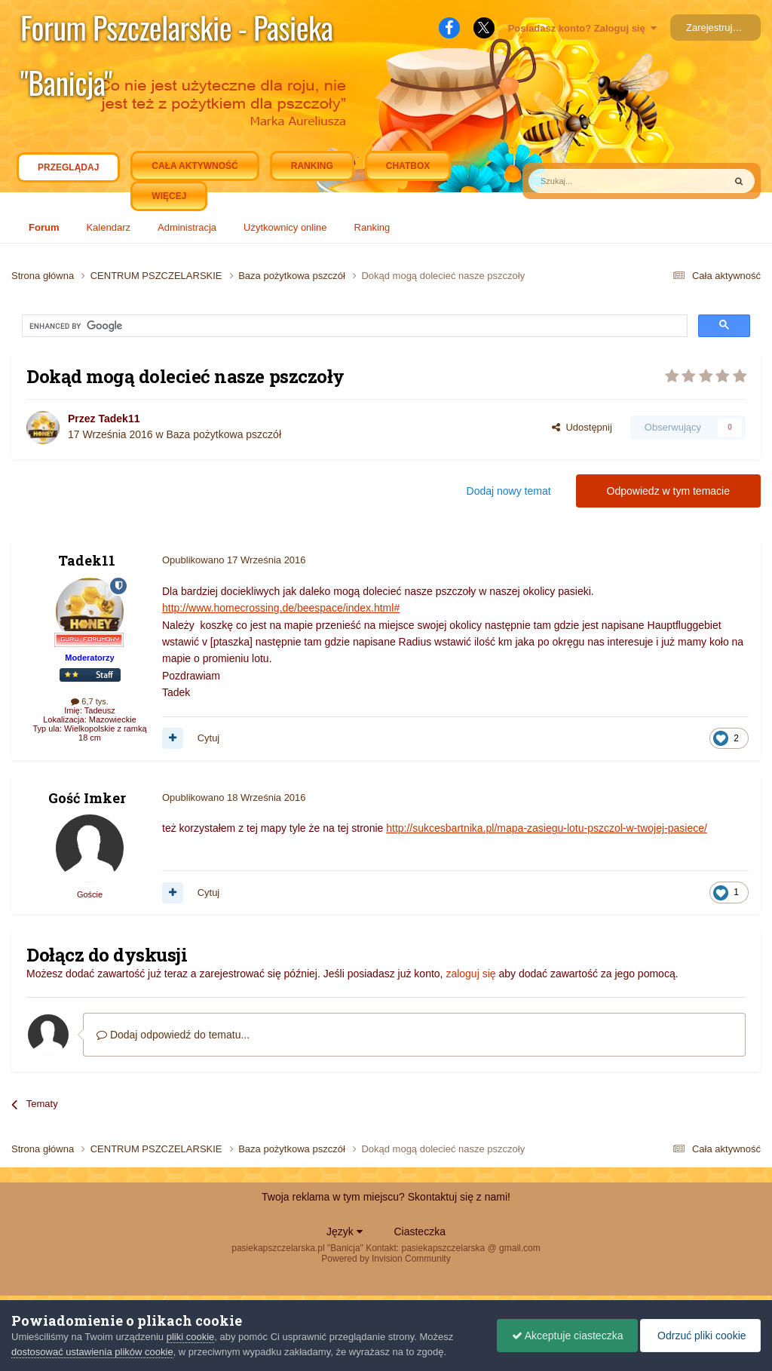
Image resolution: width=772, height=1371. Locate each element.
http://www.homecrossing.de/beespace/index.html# (281, 608)
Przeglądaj (68, 171)
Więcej (169, 196)
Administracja (187, 227)
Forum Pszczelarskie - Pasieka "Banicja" (176, 30)
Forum (44, 227)
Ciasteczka (419, 1231)
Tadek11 (118, 419)
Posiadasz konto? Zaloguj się (582, 28)
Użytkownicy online (285, 227)
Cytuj (209, 738)
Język (344, 1231)
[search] (161, 326)
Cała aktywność (194, 166)
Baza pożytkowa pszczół (223, 434)
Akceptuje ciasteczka (564, 1336)
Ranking (372, 227)
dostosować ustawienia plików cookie (92, 1351)
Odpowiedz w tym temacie (668, 491)
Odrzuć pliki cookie (698, 1336)
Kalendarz (108, 227)
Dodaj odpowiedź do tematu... (173, 1035)
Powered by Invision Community (385, 1258)
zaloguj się (470, 974)
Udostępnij (582, 427)
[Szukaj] (591, 181)
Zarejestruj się (717, 27)
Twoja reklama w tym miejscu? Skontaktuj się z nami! (386, 1197)
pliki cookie (191, 1336)
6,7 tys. (90, 701)
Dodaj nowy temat (509, 491)
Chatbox (408, 166)
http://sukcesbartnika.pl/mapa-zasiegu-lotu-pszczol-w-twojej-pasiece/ (546, 828)
